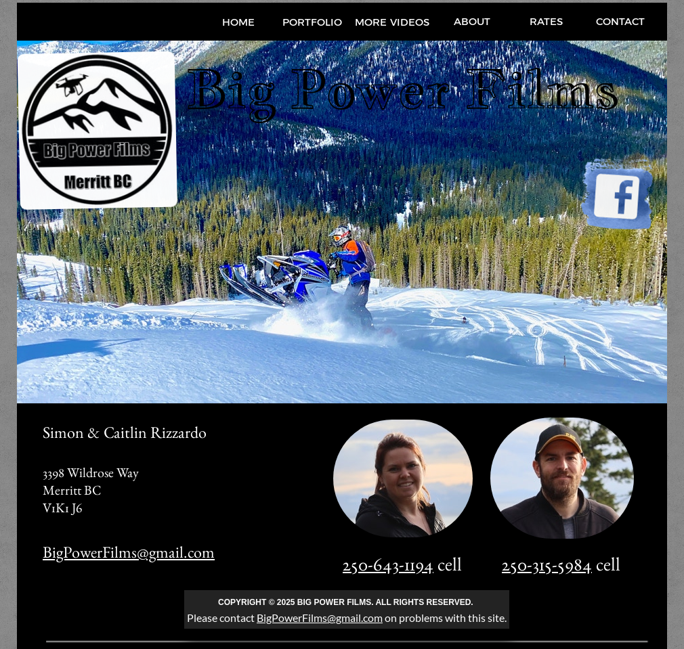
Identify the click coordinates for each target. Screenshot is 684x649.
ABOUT (472, 21)
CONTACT (620, 21)
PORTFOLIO (312, 22)
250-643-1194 (388, 564)
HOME (238, 22)
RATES (546, 21)
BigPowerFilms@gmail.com (129, 551)
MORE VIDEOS (392, 22)
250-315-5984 (547, 564)
